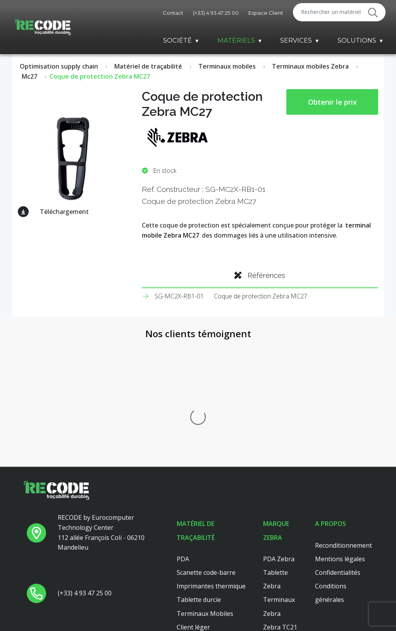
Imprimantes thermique (211, 457)
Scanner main (196, 525)
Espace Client (265, 13)
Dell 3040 (190, 566)
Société (177, 40)
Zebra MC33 (281, 553)
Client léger (193, 498)
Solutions (356, 40)
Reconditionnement (343, 416)
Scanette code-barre (206, 444)
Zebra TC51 (280, 580)
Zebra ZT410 (282, 539)
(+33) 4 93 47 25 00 (216, 13)
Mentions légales (340, 430)
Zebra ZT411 (282, 525)
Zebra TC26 (280, 512)
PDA (183, 430)
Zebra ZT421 (282, 594)
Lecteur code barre (204, 512)
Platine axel (193, 553)
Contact (173, 13)
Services (296, 40)
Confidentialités (337, 444)
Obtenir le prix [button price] (332, 102)
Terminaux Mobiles (205, 485)
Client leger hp (198, 539)
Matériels (236, 40)
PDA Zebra (278, 430)
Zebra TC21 (280, 498)
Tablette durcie (199, 471)
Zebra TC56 (280, 566)
